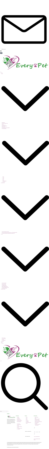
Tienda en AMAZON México (37, 436)
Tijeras (3, 124)
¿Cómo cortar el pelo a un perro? (5, 231)
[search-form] (3, 411)
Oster (3, 178)
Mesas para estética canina (5, 123)
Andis (3, 176)
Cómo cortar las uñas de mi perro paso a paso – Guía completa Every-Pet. (9, 232)
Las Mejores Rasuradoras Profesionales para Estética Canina (8, 233)
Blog (1, 342)
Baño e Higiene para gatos (5, 286)
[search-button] (8, 411)
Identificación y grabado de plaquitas (6, 127)
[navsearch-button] (24, 410)
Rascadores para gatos (4, 288)
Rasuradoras (3, 122)
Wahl (3, 179)
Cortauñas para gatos (4, 285)
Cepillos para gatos (4, 284)
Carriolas (3, 339)
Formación (2, 341)
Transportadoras (4, 340)
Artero (3, 180)
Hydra (3, 177)
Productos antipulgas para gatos (5, 287)
